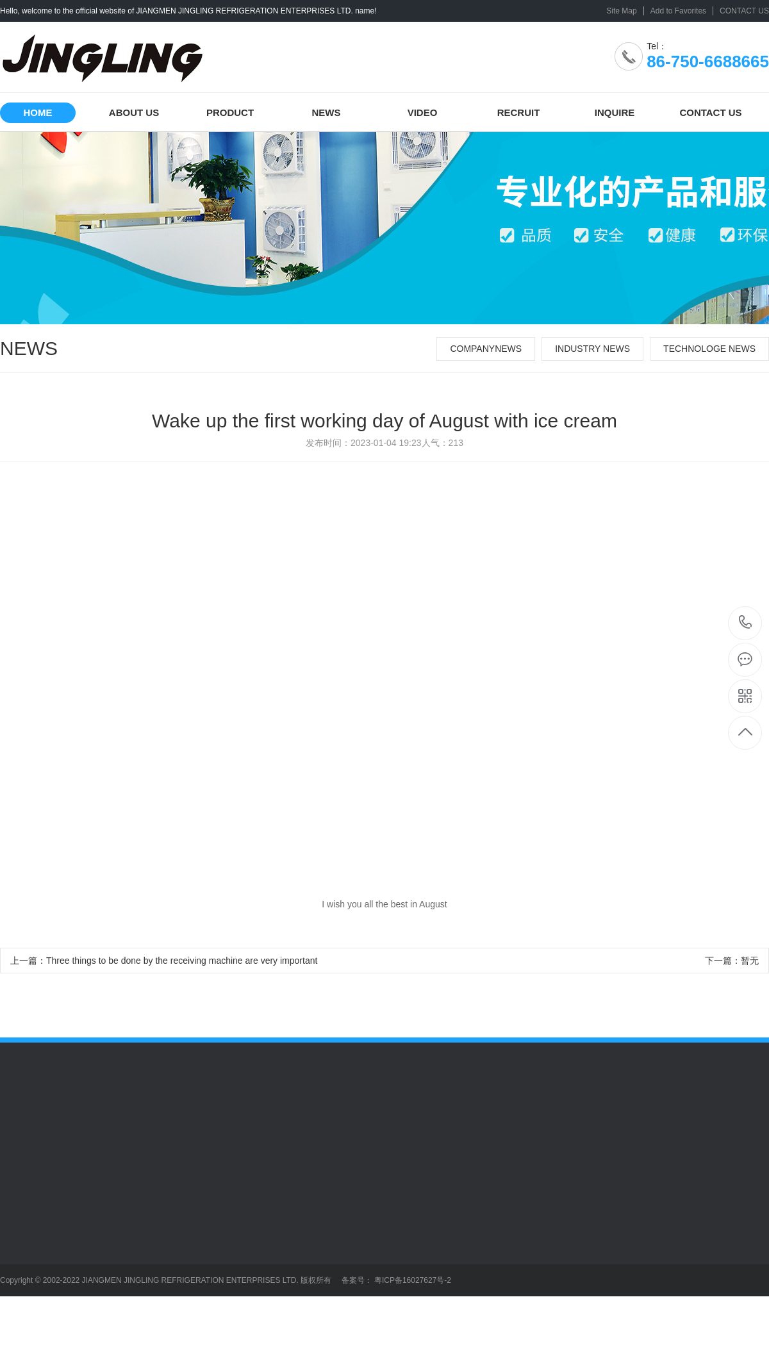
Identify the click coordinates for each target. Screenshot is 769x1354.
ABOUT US (134, 112)
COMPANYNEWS (486, 348)
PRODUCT (230, 112)
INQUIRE (615, 112)
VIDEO (423, 112)
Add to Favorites (678, 10)
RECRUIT (518, 112)
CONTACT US (744, 10)
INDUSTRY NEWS (592, 348)
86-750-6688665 (746, 623)
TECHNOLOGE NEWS (709, 348)
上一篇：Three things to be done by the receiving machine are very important (163, 960)
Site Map (621, 10)
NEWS (326, 112)
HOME (38, 112)
